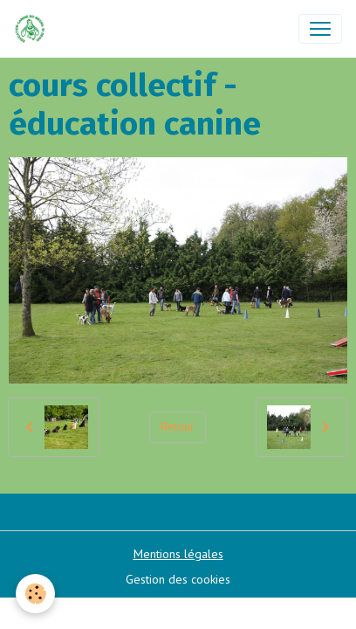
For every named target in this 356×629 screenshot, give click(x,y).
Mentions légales (178, 554)
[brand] (33, 29)
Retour (178, 426)
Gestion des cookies (178, 579)
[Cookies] (35, 593)
